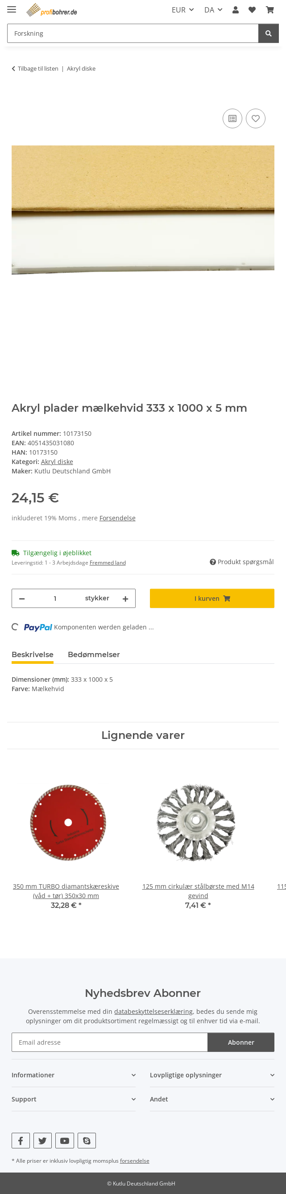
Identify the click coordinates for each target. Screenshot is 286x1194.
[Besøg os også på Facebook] (21, 1140)
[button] (236, 10)
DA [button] (209, 10)
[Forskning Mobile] (133, 33)
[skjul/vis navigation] (11, 5)
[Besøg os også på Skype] (87, 1140)
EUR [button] (179, 10)
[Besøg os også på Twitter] (42, 1140)
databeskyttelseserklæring (153, 1011)
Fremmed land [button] (108, 562)
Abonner (241, 1042)
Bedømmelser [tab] (94, 654)
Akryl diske (57, 461)
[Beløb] (55, 598)
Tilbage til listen (38, 68)
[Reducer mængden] (22, 598)
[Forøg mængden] (125, 598)
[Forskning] (268, 33)
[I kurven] (19, 96)
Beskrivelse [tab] (33, 654)
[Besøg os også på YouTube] (64, 1140)
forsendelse (134, 1160)
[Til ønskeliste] (255, 118)
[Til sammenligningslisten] (232, 118)
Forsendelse (117, 518)
